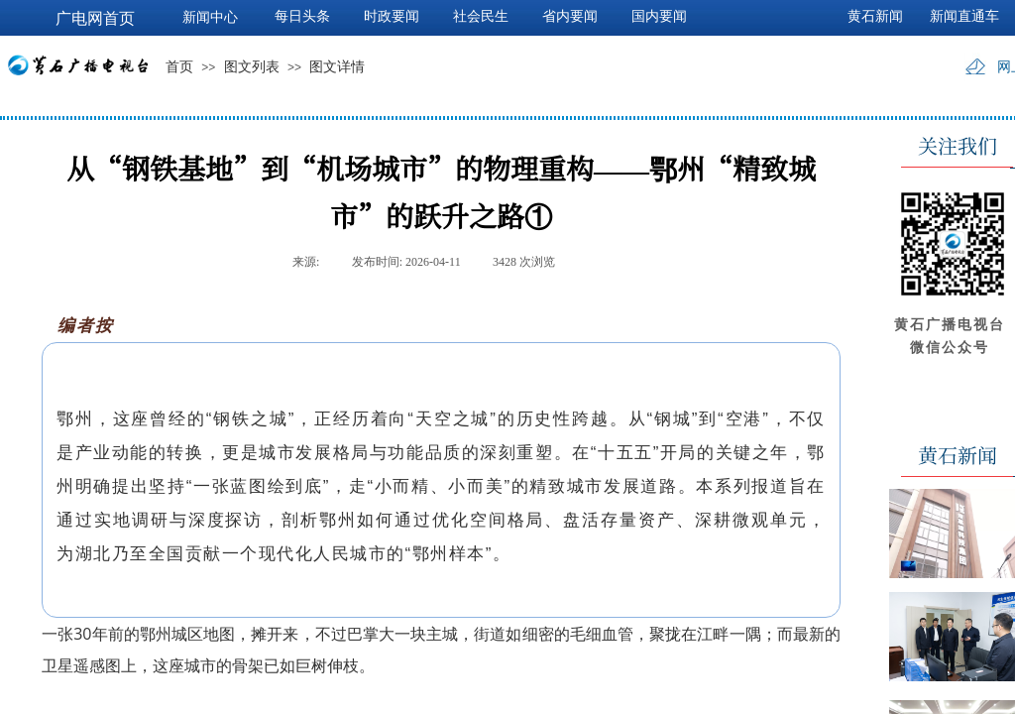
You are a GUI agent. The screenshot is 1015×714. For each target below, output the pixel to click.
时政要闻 (391, 16)
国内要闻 (659, 16)
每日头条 (302, 16)
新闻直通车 (964, 16)
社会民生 (480, 16)
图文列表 (252, 67)
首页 (179, 67)
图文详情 (337, 67)
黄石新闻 (875, 16)
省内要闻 (570, 16)
